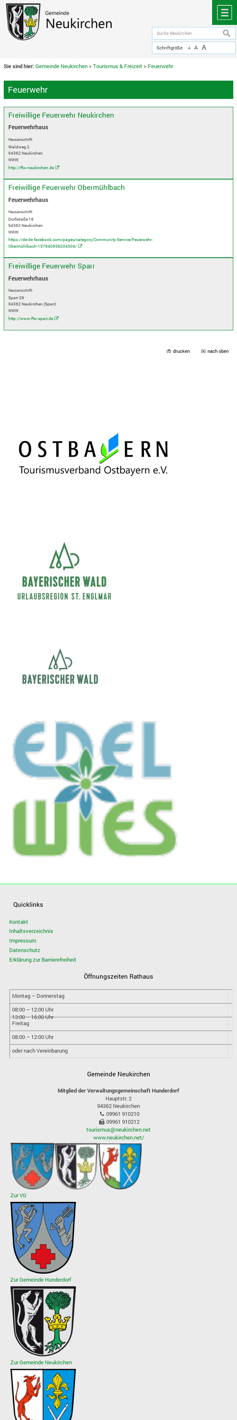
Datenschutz (24, 950)
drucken (181, 351)
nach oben (218, 351)
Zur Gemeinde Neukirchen (41, 1362)
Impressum (22, 940)
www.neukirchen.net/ (118, 1137)
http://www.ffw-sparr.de (30, 318)
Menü (224, 12)
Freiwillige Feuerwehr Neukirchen (61, 115)
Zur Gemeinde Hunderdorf (40, 1279)
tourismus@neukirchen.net (118, 1129)
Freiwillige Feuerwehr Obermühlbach (66, 187)
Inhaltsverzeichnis (31, 931)
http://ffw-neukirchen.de (31, 167)
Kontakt (18, 921)
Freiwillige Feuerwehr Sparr (51, 266)
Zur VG (18, 1195)
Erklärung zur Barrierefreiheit (42, 959)
